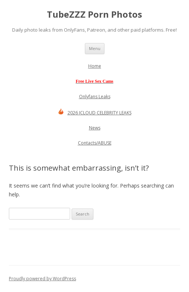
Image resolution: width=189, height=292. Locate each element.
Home (94, 66)
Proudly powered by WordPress (42, 278)
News (94, 128)
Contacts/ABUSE (94, 143)
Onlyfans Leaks (94, 96)
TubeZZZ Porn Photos (94, 14)
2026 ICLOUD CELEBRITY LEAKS (94, 113)
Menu (94, 48)
